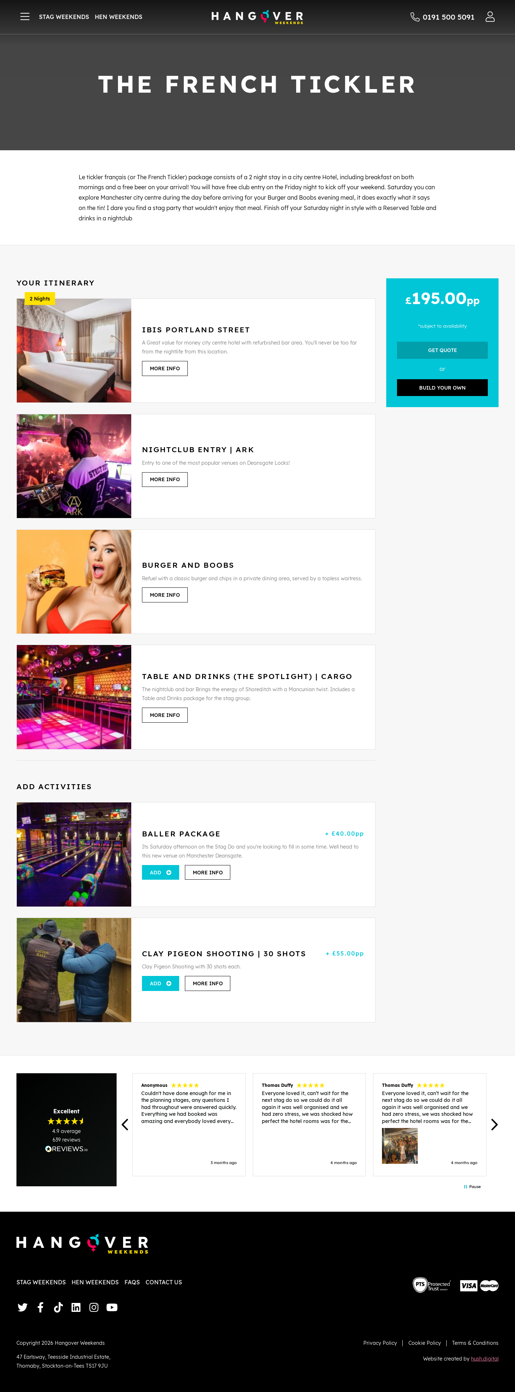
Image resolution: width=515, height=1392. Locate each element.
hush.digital (485, 1359)
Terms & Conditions (475, 1343)
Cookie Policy (424, 1343)
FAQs (132, 1282)
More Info (165, 368)
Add (155, 872)
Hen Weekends (118, 16)
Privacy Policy (380, 1343)
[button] (125, 1125)
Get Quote (442, 350)
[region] (309, 1124)
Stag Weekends (64, 16)
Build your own (442, 388)
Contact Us (164, 1282)
